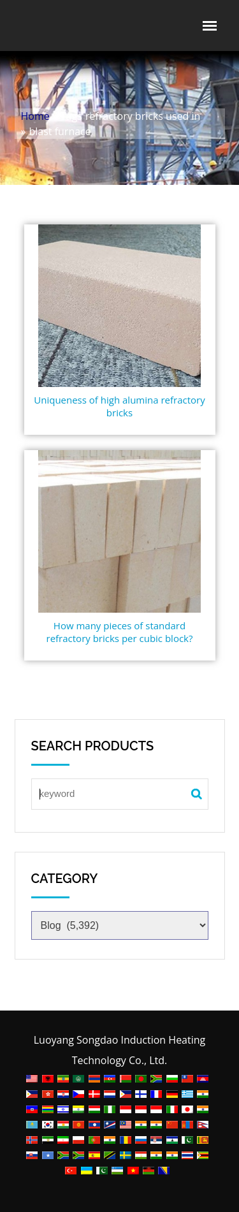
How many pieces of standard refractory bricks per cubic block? (120, 632)
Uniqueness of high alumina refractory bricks (119, 406)
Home (35, 116)
